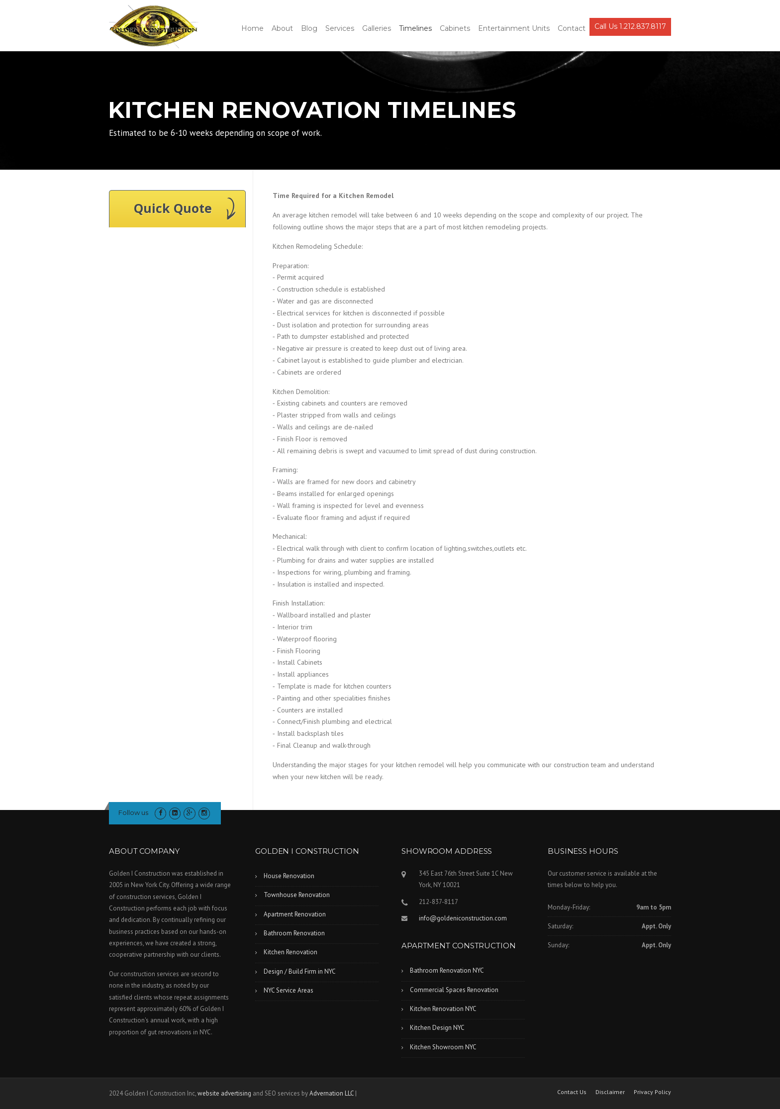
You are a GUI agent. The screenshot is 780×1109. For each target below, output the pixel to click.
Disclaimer (610, 1092)
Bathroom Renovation (294, 933)
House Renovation (289, 876)
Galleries (376, 28)
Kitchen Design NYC (437, 1027)
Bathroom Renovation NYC (447, 970)
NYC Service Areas (288, 990)
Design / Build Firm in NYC (300, 971)
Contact (571, 28)
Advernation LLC (331, 1093)
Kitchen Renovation (290, 952)
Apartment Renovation (295, 914)
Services (339, 28)
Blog (309, 28)
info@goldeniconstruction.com (463, 918)
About (282, 28)
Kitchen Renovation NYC (443, 1009)
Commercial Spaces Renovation (454, 990)
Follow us (133, 812)
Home (252, 28)
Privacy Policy (652, 1092)
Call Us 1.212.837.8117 (630, 26)
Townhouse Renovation (297, 895)
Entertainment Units (514, 28)
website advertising (224, 1093)
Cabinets (455, 28)
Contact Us (571, 1092)
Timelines (415, 28)
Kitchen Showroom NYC (443, 1047)
